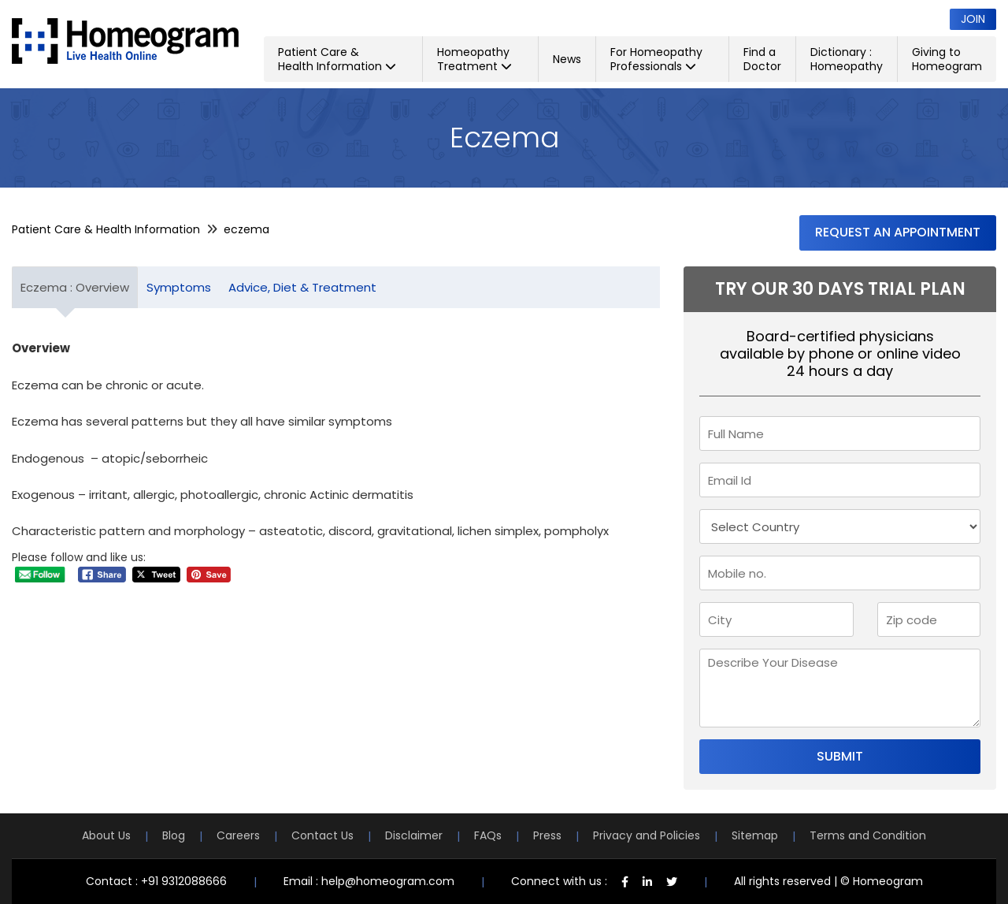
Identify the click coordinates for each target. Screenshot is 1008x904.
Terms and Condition (868, 835)
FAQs (488, 835)
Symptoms (178, 287)
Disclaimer (414, 835)
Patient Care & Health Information (106, 229)
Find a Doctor (762, 59)
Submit (840, 756)
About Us (106, 835)
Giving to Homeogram (947, 59)
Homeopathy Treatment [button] (474, 59)
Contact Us (322, 835)
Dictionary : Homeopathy (846, 59)
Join (973, 19)
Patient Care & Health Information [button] (337, 59)
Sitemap (755, 835)
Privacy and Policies (646, 835)
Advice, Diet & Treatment (302, 287)
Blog (173, 835)
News (567, 59)
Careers (238, 835)
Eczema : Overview (74, 287)
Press (547, 835)
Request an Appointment (897, 232)
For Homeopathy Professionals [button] (656, 59)
